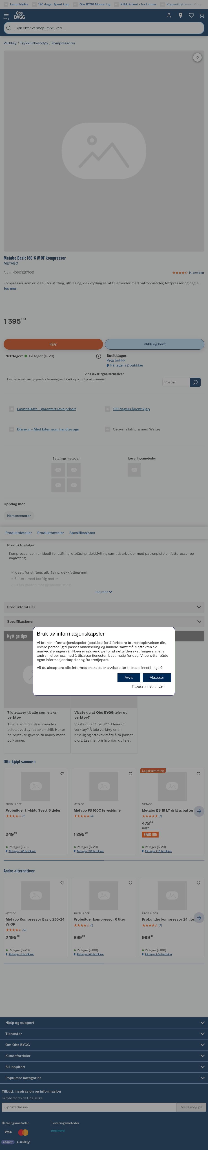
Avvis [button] (129, 677)
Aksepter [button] (157, 677)
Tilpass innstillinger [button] (148, 686)
